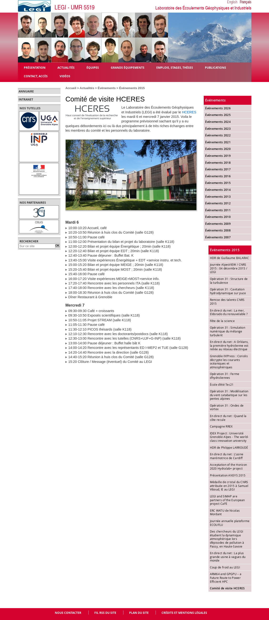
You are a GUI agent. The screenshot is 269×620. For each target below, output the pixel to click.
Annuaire (26, 91)
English (232, 2)
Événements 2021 (218, 142)
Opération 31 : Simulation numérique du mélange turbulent (227, 331)
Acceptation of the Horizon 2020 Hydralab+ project (228, 466)
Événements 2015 (132, 88)
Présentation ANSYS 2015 (228, 475)
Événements (107, 88)
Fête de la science (222, 321)
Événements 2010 (218, 217)
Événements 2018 (218, 163)
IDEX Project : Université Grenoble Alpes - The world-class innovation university (229, 436)
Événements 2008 (218, 230)
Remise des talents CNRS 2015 (227, 301)
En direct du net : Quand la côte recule (228, 418)
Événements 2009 (218, 224)
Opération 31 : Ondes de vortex (227, 407)
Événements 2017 (218, 169)
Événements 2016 (218, 176)
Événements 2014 (218, 190)
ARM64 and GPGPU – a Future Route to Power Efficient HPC (226, 577)
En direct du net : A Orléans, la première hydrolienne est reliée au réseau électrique (229, 345)
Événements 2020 (218, 149)
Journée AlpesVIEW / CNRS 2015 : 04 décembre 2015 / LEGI (228, 268)
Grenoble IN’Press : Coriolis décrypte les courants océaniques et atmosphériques (229, 361)
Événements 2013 (218, 197)
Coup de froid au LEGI (225, 567)
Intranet (26, 99)
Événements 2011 (218, 210)
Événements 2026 (218, 108)
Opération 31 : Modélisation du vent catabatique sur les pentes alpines (229, 394)
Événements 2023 (218, 129)
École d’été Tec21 (222, 384)
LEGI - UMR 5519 (75, 7)
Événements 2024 (218, 122)
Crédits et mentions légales (184, 613)
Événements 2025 (218, 115)
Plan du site (139, 613)
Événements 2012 (218, 203)
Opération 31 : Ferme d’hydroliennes (224, 376)
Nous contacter (68, 613)
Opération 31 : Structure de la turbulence (229, 280)
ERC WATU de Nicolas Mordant (225, 512)
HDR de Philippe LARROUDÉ (229, 447)
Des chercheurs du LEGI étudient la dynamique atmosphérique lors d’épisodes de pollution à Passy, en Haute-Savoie (227, 538)
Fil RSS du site (105, 613)
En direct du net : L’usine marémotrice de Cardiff (227, 456)
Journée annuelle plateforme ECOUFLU (230, 523)
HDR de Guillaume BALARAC (229, 258)
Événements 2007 (218, 237)
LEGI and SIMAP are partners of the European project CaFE (227, 499)
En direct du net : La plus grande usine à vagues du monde (228, 556)
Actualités (87, 88)
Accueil (71, 88)
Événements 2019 (218, 156)
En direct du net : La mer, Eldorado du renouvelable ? (229, 312)
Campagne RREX (221, 426)
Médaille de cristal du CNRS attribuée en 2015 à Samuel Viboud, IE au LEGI (229, 485)
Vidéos (65, 76)
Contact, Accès (36, 76)
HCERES (189, 112)
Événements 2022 (218, 135)
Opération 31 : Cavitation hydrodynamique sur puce (228, 291)
